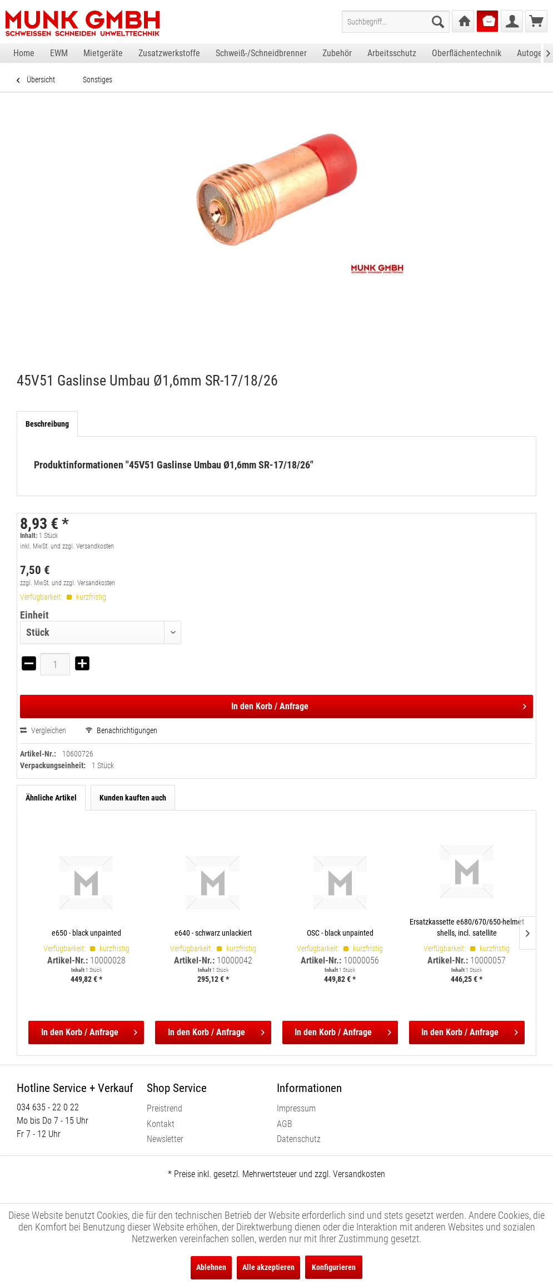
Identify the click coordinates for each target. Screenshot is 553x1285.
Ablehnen (211, 1267)
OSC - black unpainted (340, 932)
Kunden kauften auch (132, 797)
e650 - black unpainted (86, 932)
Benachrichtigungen (121, 730)
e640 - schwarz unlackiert (213, 932)
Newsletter (165, 1139)
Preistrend (164, 1108)
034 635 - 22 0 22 (48, 1107)
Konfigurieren (334, 1267)
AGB (284, 1124)
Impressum (296, 1108)
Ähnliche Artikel (51, 797)
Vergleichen (43, 730)
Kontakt (161, 1124)
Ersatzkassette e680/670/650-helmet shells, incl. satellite (467, 927)
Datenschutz (299, 1139)
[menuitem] (396, 22)
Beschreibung (47, 423)
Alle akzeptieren (268, 1267)
